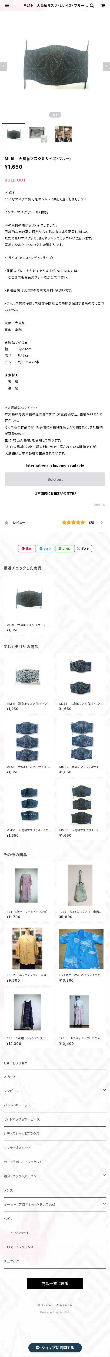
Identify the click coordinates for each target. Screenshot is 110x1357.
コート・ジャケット (17, 1233)
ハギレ (8, 1219)
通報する (99, 505)
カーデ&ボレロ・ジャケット (23, 1162)
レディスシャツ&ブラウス (22, 1133)
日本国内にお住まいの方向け (55, 493)
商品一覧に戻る (55, 1283)
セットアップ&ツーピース (22, 1119)
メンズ (8, 1190)
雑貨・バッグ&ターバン (20, 1176)
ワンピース (11, 1091)
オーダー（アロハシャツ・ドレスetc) (30, 1204)
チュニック (11, 1261)
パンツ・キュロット (17, 1105)
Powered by (55, 1312)
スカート (10, 1077)
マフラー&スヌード (17, 1148)
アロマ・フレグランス (19, 1247)
